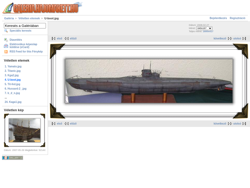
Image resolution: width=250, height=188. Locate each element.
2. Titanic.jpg (13, 70)
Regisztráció (237, 18)
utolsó (237, 38)
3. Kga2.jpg (12, 75)
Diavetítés (16, 39)
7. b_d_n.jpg (12, 93)
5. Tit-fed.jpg (12, 84)
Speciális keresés (20, 30)
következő (220, 38)
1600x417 (208, 31)
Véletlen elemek (29, 18)
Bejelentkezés (218, 18)
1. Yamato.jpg (13, 66)
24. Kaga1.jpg (13, 102)
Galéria (9, 18)
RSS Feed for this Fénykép (26, 51)
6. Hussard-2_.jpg (15, 88)
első (59, 38)
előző (73, 38)
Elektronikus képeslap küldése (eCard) (23, 46)
